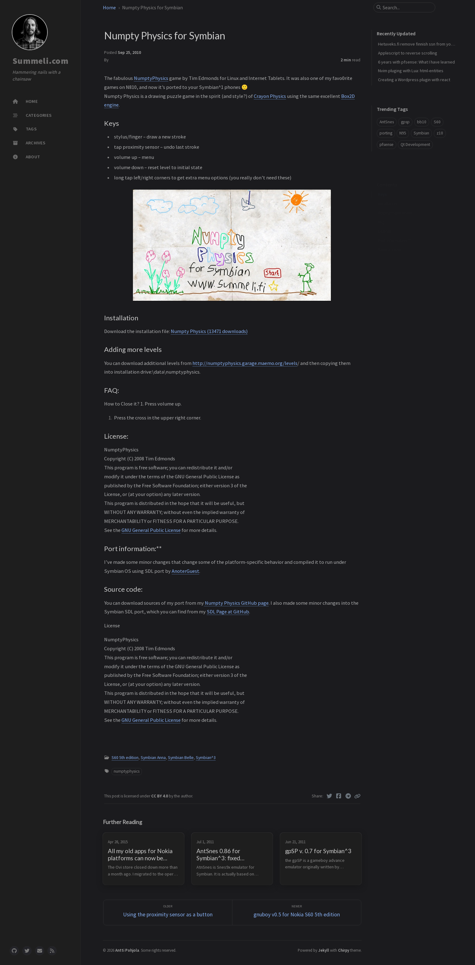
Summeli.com (40, 60)
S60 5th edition (125, 757)
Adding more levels (395, 203)
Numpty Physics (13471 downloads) (209, 331)
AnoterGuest (185, 571)
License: (385, 221)
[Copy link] (357, 796)
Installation (387, 194)
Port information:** (394, 231)
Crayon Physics (270, 96)
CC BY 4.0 (160, 796)
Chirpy (343, 950)
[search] (407, 7)
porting (386, 133)
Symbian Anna (153, 757)
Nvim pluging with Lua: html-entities (410, 70)
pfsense (387, 144)
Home (109, 7)
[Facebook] (338, 796)
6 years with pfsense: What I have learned (416, 62)
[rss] (52, 950)
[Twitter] (329, 796)
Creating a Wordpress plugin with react (414, 79)
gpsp (405, 122)
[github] (14, 950)
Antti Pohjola (127, 950)
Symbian (421, 133)
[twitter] (27, 950)
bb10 (421, 122)
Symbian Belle (181, 757)
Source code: (390, 240)
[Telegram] (348, 796)
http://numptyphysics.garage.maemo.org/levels (244, 363)
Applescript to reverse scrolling (407, 53)
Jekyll (323, 950)
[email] (39, 950)
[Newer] (296, 912)
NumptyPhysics (151, 78)
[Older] (167, 912)
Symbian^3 (206, 757)
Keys (382, 184)
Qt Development (415, 144)
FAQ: (381, 212)
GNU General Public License (151, 530)
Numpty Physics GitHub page (236, 603)
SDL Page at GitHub (228, 611)
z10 (440, 133)
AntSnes (387, 122)
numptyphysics (126, 771)
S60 (437, 122)
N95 (402, 133)
